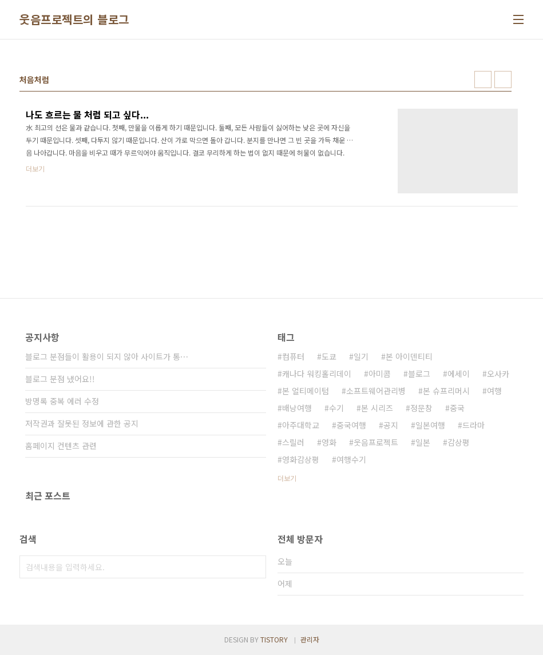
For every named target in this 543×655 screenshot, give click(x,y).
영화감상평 (300, 459)
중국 (457, 408)
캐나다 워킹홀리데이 (316, 373)
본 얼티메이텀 (305, 390)
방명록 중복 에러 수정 (62, 401)
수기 (336, 408)
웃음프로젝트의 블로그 (74, 19)
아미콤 (379, 373)
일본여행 (430, 425)
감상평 (458, 442)
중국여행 (351, 425)
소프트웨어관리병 (376, 390)
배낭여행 (297, 408)
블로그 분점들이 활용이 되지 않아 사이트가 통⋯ (106, 356)
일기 (361, 356)
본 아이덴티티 (409, 356)
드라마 (473, 425)
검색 (254, 567)
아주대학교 (300, 425)
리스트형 (503, 79)
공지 (390, 425)
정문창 (421, 408)
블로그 (419, 373)
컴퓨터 (293, 356)
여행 (494, 390)
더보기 (287, 478)
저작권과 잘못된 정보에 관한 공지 (81, 423)
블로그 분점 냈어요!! (60, 378)
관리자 (309, 639)
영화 (329, 442)
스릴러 (293, 442)
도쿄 (329, 356)
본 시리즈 (377, 408)
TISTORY (274, 639)
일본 (422, 442)
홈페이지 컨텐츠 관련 (61, 445)
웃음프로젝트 (376, 442)
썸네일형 (483, 79)
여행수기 (351, 459)
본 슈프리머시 (446, 390)
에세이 (458, 373)
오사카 (498, 373)
